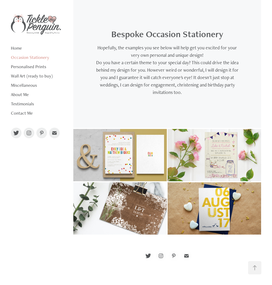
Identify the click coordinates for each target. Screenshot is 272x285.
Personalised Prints (28, 67)
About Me (20, 94)
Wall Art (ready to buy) (32, 76)
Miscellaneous (24, 85)
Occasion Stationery (30, 57)
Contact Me (22, 113)
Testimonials (22, 104)
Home (16, 48)
